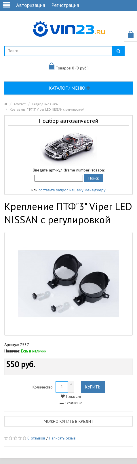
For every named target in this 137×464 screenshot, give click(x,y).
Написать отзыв (62, 438)
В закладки (71, 396)
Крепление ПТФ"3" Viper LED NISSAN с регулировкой (47, 109)
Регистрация (65, 5)
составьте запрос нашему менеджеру (72, 190)
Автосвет (20, 104)
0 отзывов (36, 438)
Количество (43, 387)
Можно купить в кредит (69, 421)
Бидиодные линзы (45, 104)
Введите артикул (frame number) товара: (68, 170)
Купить (92, 387)
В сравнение (71, 403)
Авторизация (30, 5)
